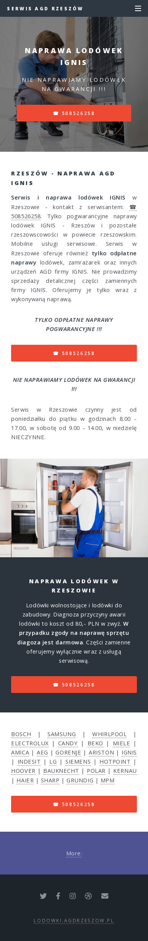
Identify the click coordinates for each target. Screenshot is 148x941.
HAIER (25, 780)
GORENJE (68, 752)
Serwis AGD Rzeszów (45, 8)
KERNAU (125, 770)
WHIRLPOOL (109, 734)
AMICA (20, 752)
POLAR (96, 770)
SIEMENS (78, 761)
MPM (108, 780)
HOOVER (23, 770)
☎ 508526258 (74, 113)
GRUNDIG (80, 780)
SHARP (50, 780)
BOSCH (21, 734)
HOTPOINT (114, 761)
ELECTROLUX (30, 743)
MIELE (121, 743)
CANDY (68, 743)
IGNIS (129, 752)
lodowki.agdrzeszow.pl (74, 920)
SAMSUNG (61, 734)
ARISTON (101, 752)
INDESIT (29, 761)
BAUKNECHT (61, 770)
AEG (42, 752)
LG (53, 761)
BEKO (95, 743)
